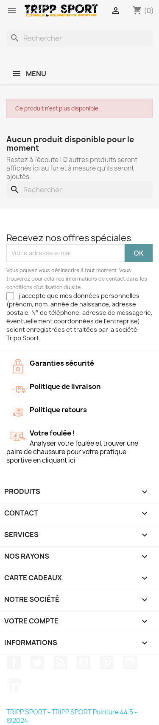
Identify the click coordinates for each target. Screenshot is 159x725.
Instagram (130, 662)
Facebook (14, 662)
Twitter (37, 662)
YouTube (83, 662)
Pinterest (107, 662)
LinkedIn (14, 685)
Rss (60, 662)
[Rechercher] (79, 38)
